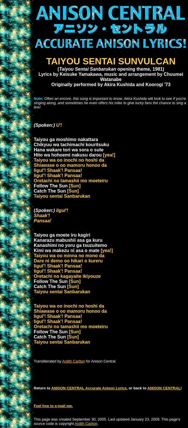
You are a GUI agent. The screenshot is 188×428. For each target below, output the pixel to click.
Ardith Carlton (73, 361)
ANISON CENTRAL (164, 388)
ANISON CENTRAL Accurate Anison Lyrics (88, 388)
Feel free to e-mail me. (53, 406)
